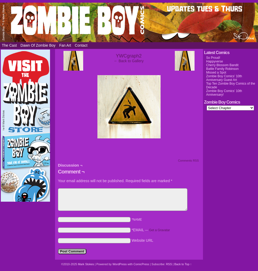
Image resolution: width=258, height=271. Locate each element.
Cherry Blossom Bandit (222, 65)
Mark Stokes (86, 264)
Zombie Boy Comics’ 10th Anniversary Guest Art (224, 78)
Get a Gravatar (159, 230)
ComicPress (141, 264)
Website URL (142, 240)
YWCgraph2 (129, 56)
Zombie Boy (129, 22)
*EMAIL (151, 230)
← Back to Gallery (129, 61)
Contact (81, 45)
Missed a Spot (216, 72)
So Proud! (213, 58)
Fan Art (65, 45)
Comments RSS (188, 160)
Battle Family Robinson (222, 69)
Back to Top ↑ (183, 264)
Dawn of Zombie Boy (38, 45)
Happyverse (214, 61)
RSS (169, 264)
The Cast (9, 45)
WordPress (119, 264)
